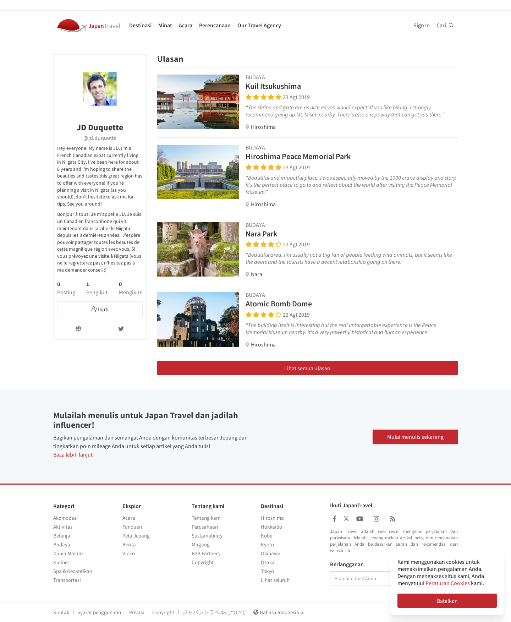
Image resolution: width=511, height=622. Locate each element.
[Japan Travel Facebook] (334, 519)
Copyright (203, 562)
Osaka (268, 562)
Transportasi (67, 580)
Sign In (421, 25)
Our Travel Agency (259, 25)
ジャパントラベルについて (214, 612)
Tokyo (267, 571)
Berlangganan (347, 564)
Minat (165, 25)
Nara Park (261, 234)
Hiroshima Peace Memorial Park (298, 156)
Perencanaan (215, 25)
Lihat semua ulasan (307, 368)
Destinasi (140, 25)
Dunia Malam (68, 553)
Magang (201, 544)
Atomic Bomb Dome (279, 304)
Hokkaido (271, 526)
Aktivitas (62, 526)
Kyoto (267, 544)
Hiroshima (272, 517)
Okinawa (271, 553)
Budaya (61, 544)
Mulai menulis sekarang (415, 436)
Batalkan (447, 600)
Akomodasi (65, 517)
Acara (185, 25)
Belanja (61, 535)
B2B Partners (206, 553)
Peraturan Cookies (447, 582)
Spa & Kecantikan (72, 571)
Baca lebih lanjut (73, 454)
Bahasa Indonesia (278, 612)
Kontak (61, 612)
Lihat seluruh (275, 580)
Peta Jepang (136, 535)
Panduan (132, 526)
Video (128, 553)
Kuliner (61, 562)
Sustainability (207, 535)
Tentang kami (207, 517)
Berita (129, 544)
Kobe (266, 535)
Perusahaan (205, 526)
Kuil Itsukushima (273, 86)
